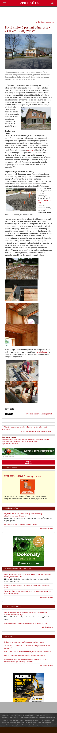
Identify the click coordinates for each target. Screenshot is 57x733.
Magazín (8, 636)
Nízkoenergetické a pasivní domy (14, 441)
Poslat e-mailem (33, 414)
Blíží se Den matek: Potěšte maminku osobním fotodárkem (24, 655)
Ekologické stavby (42, 439)
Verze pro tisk (46, 414)
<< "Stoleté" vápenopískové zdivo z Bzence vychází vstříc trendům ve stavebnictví (26, 428)
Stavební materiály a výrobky (24, 439)
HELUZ (30, 150)
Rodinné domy (32, 441)
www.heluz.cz (41, 352)
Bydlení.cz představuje (10, 444)
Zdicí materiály (7, 439)
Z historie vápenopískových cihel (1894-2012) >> (38, 431)
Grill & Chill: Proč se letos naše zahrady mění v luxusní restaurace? (27, 652)
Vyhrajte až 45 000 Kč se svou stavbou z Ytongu (21, 524)
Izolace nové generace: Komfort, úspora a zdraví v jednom (24, 642)
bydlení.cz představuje (45, 22)
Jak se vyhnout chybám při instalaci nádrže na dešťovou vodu (25, 623)
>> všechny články (46, 528)
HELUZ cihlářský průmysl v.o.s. (23, 476)
